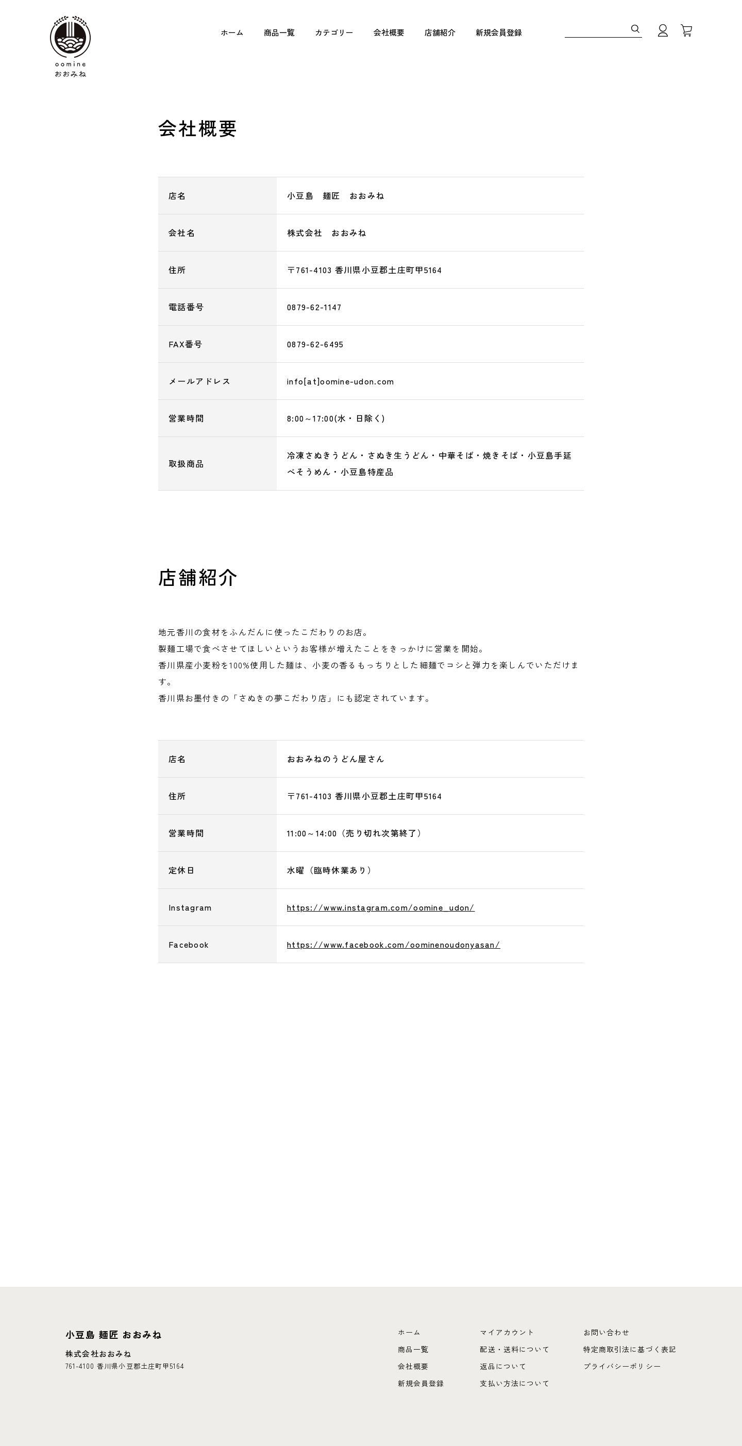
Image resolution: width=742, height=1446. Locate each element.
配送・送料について (515, 1349)
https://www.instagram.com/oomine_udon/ (381, 907)
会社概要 (389, 32)
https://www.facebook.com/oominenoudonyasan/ (393, 944)
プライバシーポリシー (622, 1366)
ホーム (232, 32)
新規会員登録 (499, 32)
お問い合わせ (606, 1332)
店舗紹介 (440, 32)
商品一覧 (279, 32)
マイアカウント (507, 1332)
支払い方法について (515, 1383)
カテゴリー (334, 32)
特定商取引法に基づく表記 (630, 1349)
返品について (503, 1366)
